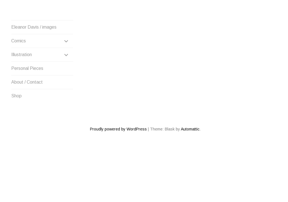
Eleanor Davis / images (34, 27)
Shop (16, 95)
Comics (18, 40)
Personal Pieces (27, 68)
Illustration (21, 54)
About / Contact (27, 82)
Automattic (190, 109)
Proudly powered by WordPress (118, 109)
